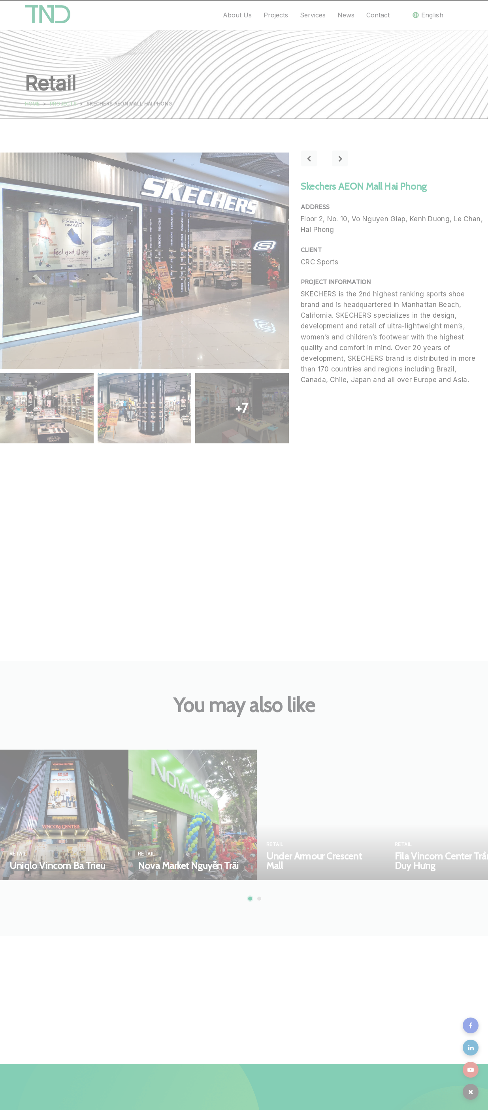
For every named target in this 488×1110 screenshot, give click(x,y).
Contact (378, 15)
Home (32, 104)
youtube (471, 1070)
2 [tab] (259, 899)
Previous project (309, 158)
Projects (276, 15)
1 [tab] (250, 898)
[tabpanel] (64, 815)
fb (471, 1025)
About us (237, 15)
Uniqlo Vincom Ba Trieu (57, 866)
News (345, 15)
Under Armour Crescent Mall (314, 861)
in (471, 1047)
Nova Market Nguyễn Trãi (188, 866)
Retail (17, 854)
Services (313, 15)
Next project (340, 158)
